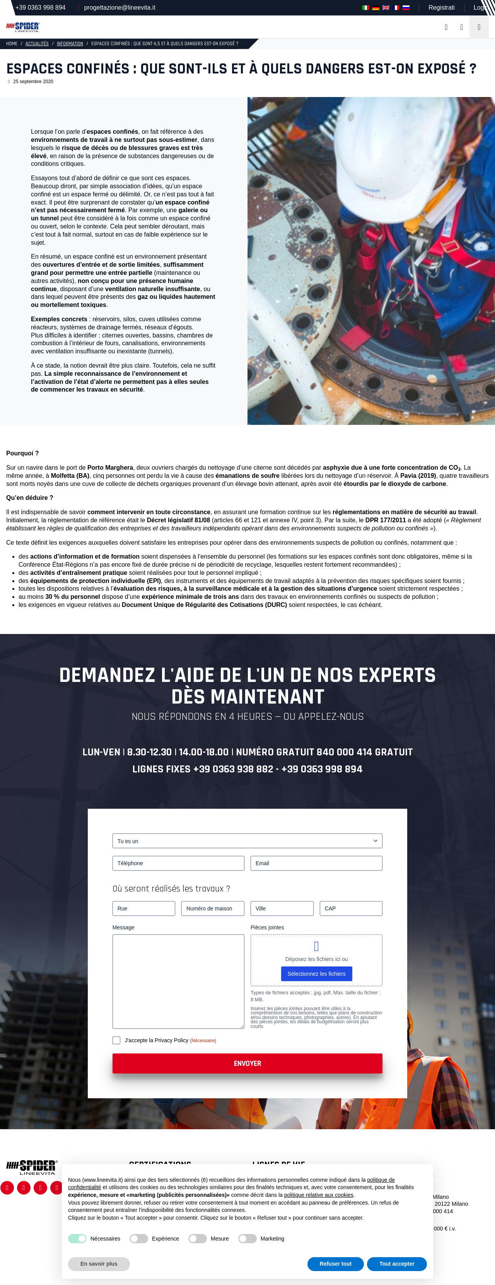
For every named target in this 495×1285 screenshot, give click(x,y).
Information (70, 44)
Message (124, 927)
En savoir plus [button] (99, 1264)
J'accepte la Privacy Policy (157, 1040)
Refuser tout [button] (336, 1264)
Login (481, 7)
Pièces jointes (267, 927)
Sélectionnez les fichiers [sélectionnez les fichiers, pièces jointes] (317, 974)
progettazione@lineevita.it (119, 7)
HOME (11, 44)
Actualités (37, 44)
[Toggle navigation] (479, 27)
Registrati (441, 7)
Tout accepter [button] (397, 1264)
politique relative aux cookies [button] (318, 1195)
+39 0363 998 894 (40, 7)
